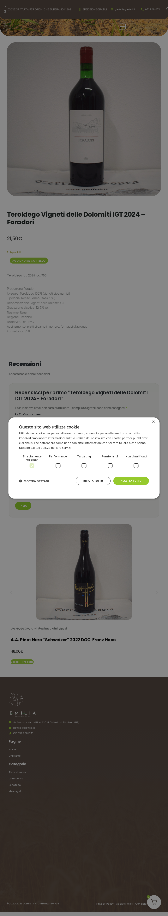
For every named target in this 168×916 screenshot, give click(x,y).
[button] (35, 481)
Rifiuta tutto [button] (90, 481)
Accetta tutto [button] (130, 481)
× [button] (153, 422)
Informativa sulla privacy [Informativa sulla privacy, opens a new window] (88, 448)
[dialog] (83, 457)
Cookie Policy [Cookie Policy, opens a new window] (84, 491)
